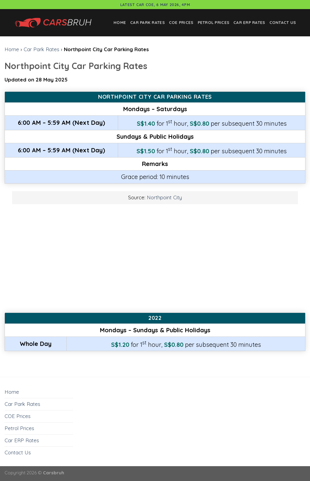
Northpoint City (164, 197)
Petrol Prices (213, 22)
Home (120, 22)
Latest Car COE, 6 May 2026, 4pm (155, 4)
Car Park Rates (147, 22)
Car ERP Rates (249, 22)
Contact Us (282, 22)
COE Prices (181, 22)
